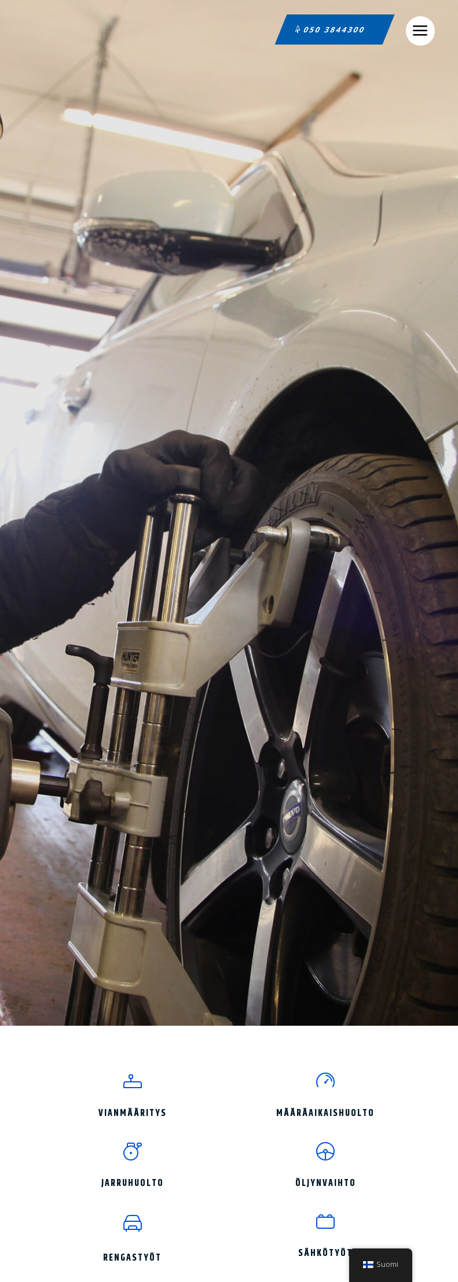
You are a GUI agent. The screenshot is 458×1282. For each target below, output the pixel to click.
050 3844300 (335, 29)
